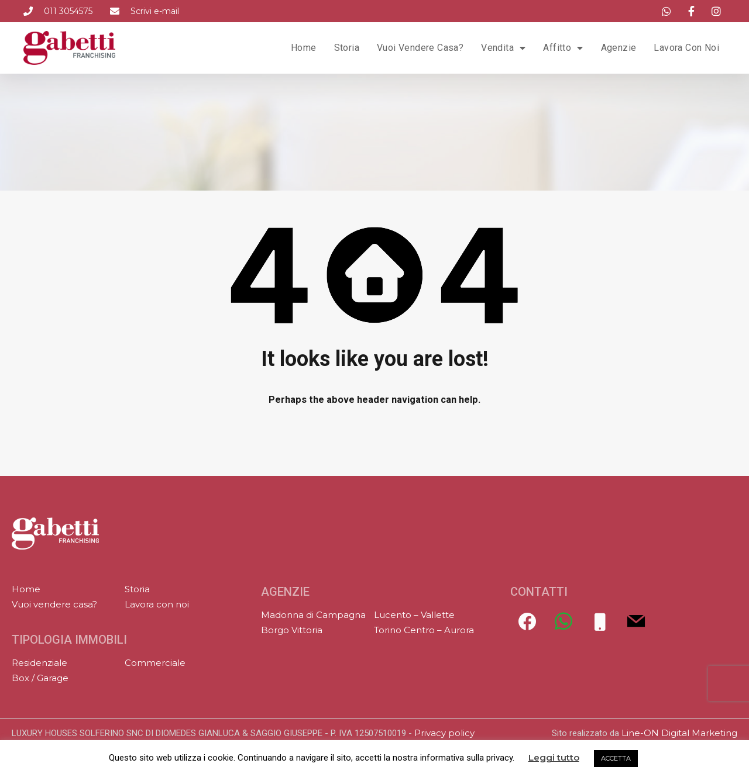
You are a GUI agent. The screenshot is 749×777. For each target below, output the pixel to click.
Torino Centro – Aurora (424, 630)
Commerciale (155, 662)
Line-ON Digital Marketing (679, 732)
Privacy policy (444, 732)
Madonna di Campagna (313, 614)
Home (304, 47)
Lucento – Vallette (414, 614)
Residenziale (39, 662)
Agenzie (619, 47)
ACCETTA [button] (616, 758)
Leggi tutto (553, 757)
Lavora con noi (686, 47)
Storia (346, 47)
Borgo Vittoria (291, 630)
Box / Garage (40, 678)
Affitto (563, 47)
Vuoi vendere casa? (420, 47)
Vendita (503, 47)
